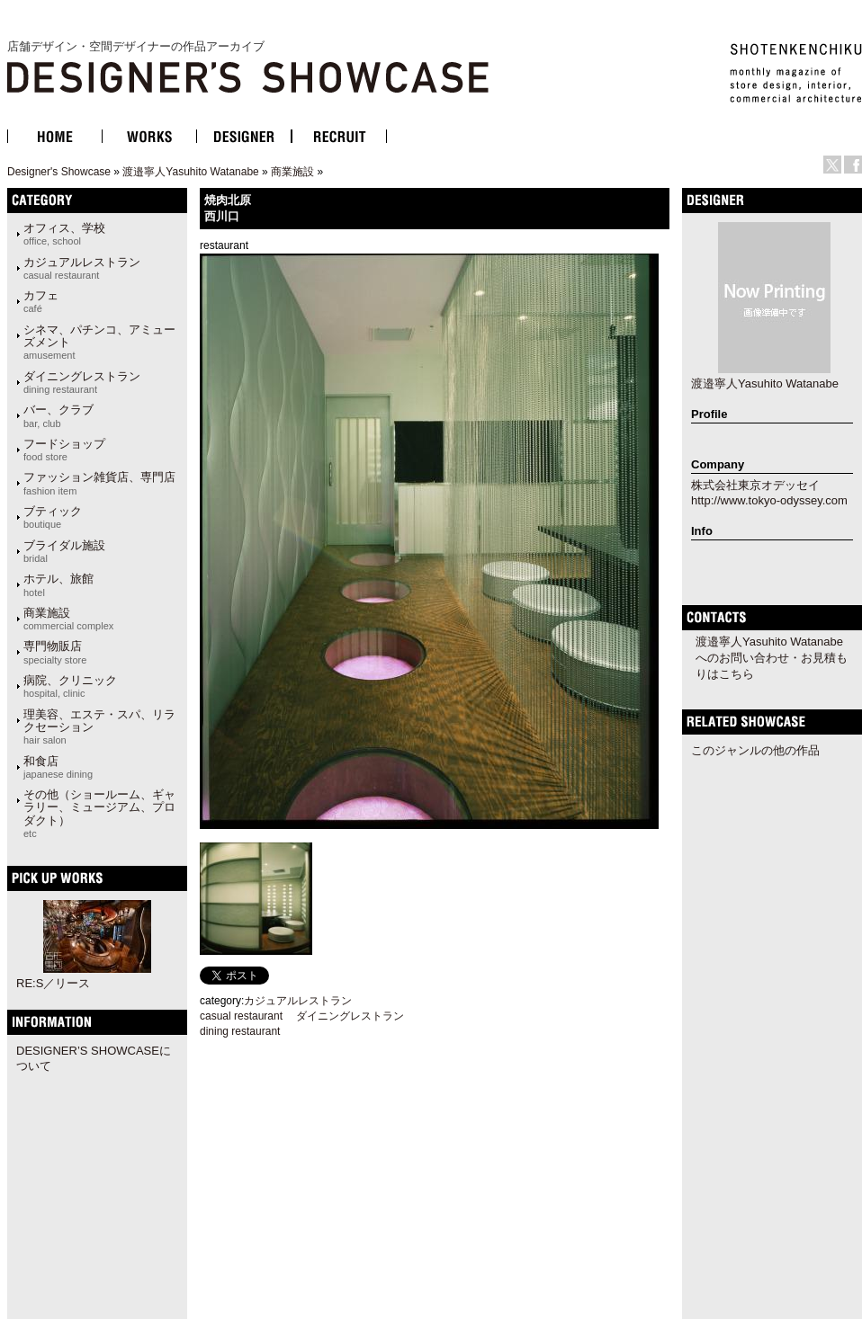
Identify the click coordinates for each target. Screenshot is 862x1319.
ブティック (52, 517)
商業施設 (292, 171)
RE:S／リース (53, 983)
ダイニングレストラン (81, 382)
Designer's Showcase (59, 171)
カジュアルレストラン (81, 268)
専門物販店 (54, 651)
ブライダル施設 (64, 551)
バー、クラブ (58, 415)
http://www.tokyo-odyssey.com (769, 500)
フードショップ (64, 449)
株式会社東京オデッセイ (755, 485)
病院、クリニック (70, 686)
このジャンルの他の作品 (755, 750)
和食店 (58, 767)
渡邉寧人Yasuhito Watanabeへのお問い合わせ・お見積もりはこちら (772, 658)
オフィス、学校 (64, 233)
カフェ (40, 301)
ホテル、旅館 (58, 584)
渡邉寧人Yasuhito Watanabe (190, 171)
